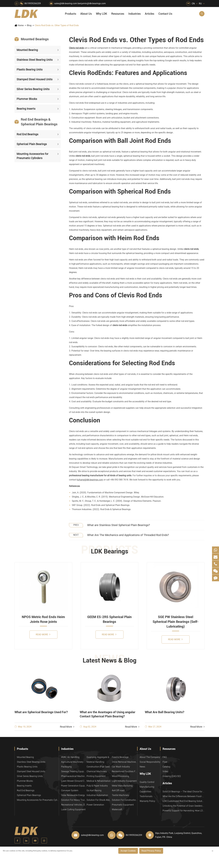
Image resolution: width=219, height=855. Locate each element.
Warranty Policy (147, 801)
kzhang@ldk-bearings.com (90, 479)
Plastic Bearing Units (29, 69)
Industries (134, 13)
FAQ (165, 757)
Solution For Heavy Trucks (74, 800)
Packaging (66, 766)
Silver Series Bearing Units (33, 89)
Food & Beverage (120, 757)
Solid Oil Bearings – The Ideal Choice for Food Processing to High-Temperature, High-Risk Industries (183, 791)
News (142, 766)
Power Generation (95, 804)
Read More (43, 634)
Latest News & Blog (109, 660)
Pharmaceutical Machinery (74, 776)
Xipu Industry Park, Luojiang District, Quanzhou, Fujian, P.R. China (178, 835)
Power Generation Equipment (74, 785)
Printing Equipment (96, 776)
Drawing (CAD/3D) (172, 776)
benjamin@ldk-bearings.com (92, 3)
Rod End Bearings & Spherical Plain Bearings (36, 121)
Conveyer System (69, 790)
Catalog (166, 766)
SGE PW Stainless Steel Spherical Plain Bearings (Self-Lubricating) (175, 622)
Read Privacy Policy (151, 850)
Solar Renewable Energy (73, 795)
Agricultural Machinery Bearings (74, 762)
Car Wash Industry (121, 766)
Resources (117, 13)
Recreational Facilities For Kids (124, 771)
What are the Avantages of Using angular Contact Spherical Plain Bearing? (107, 714)
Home (21, 25)
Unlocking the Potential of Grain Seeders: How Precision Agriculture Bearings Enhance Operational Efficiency (183, 806)
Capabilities (145, 791)
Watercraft (117, 809)
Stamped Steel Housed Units (34, 79)
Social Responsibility (150, 762)
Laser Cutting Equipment (73, 809)
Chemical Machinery (97, 771)
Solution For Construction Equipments (124, 800)
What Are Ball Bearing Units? (164, 712)
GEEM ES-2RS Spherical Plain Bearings (109, 619)
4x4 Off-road (118, 790)
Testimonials (146, 796)
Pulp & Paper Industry (97, 785)
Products (70, 13)
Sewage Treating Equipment (74, 771)
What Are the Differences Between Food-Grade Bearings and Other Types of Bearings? (183, 796)
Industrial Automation (97, 795)
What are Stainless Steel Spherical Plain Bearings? (118, 525)
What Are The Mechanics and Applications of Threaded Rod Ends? (128, 535)
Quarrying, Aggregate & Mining (99, 757)
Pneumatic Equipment (123, 804)
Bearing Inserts (26, 108)
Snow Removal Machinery (124, 762)
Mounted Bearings (32, 39)
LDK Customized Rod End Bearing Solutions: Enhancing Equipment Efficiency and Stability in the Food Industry (183, 801)
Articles (149, 13)
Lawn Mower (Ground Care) (74, 781)
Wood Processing (120, 776)
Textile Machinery (120, 795)
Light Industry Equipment (124, 781)
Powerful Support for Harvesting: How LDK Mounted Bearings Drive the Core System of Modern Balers (183, 810)
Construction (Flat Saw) (98, 766)
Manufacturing (147, 786)
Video (165, 771)
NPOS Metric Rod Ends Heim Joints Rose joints (43, 619)
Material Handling (95, 762)
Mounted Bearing (27, 50)
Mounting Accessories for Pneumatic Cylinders (32, 156)
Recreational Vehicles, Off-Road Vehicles (74, 804)
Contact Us (165, 13)
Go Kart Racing (94, 790)
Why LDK (101, 13)
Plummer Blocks (27, 99)
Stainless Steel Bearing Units (35, 59)
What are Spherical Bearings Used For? (41, 712)
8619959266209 (32, 3)
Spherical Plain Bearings (32, 144)
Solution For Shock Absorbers (99, 800)
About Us (86, 13)
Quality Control (147, 782)
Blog (29, 25)
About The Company (150, 757)
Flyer (165, 762)
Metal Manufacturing (122, 785)
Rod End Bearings (27, 134)
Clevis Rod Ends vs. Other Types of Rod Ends (57, 25)
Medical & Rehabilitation (99, 781)
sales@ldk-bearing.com (65, 3)
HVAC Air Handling (70, 757)
